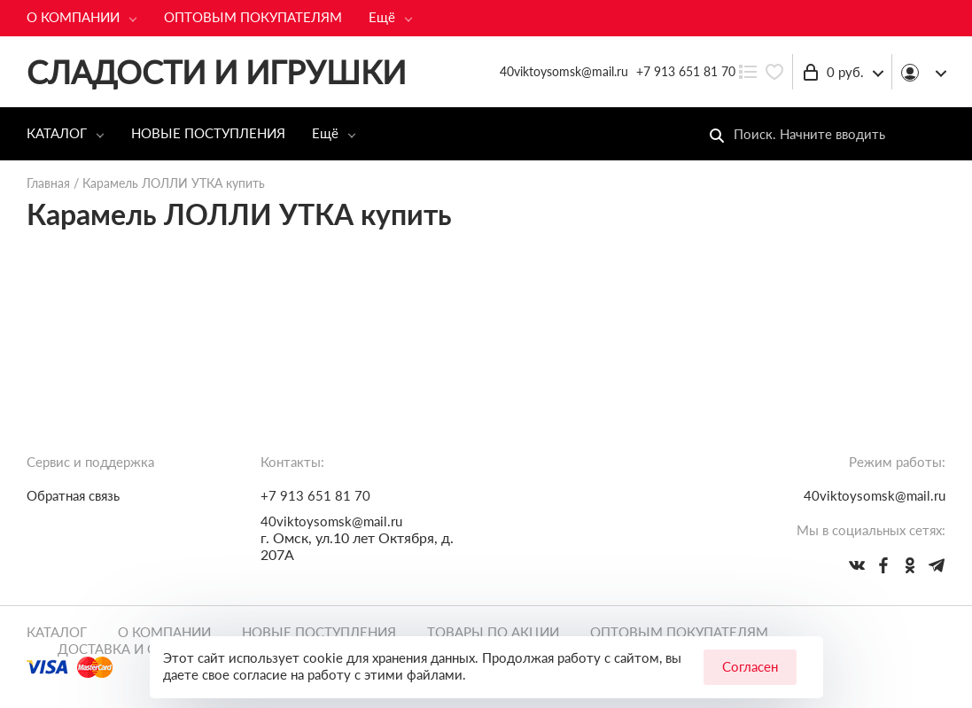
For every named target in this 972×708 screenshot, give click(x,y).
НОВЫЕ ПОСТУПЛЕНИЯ (208, 133)
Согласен (750, 666)
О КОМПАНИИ (73, 17)
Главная (48, 183)
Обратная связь (73, 495)
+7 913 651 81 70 (685, 72)
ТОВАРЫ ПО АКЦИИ (493, 632)
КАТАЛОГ (57, 133)
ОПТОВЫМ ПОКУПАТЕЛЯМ (253, 17)
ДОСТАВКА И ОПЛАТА (129, 649)
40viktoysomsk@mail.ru (331, 521)
